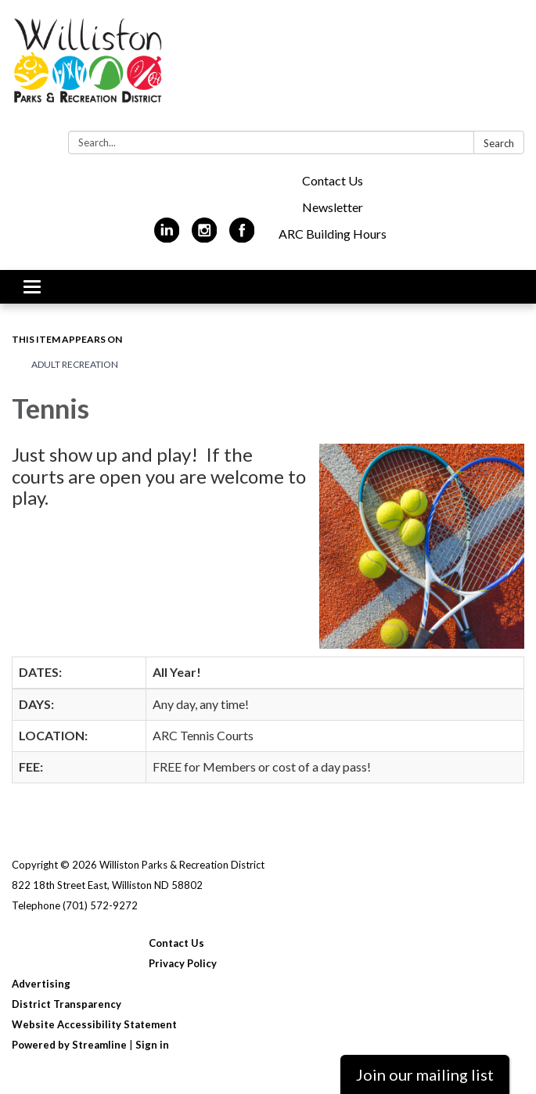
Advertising (41, 983)
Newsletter (332, 207)
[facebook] (242, 236)
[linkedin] (167, 236)
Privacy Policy (183, 963)
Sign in (152, 1044)
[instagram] (205, 236)
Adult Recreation (74, 364)
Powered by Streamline (69, 1044)
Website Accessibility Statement (94, 1024)
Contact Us (332, 180)
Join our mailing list (425, 1074)
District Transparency (66, 1004)
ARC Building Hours (333, 233)
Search (499, 143)
